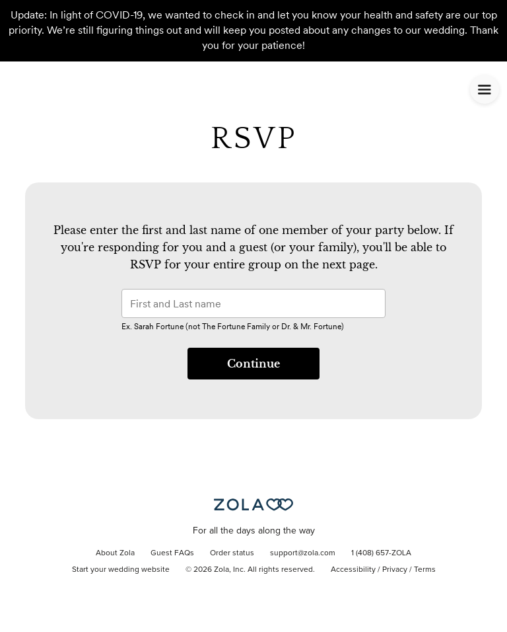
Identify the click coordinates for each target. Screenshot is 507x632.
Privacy (394, 570)
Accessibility (353, 570)
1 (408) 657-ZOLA (381, 553)
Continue (253, 363)
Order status (232, 553)
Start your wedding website (121, 570)
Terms (425, 570)
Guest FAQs (172, 553)
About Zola (115, 553)
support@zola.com (302, 553)
